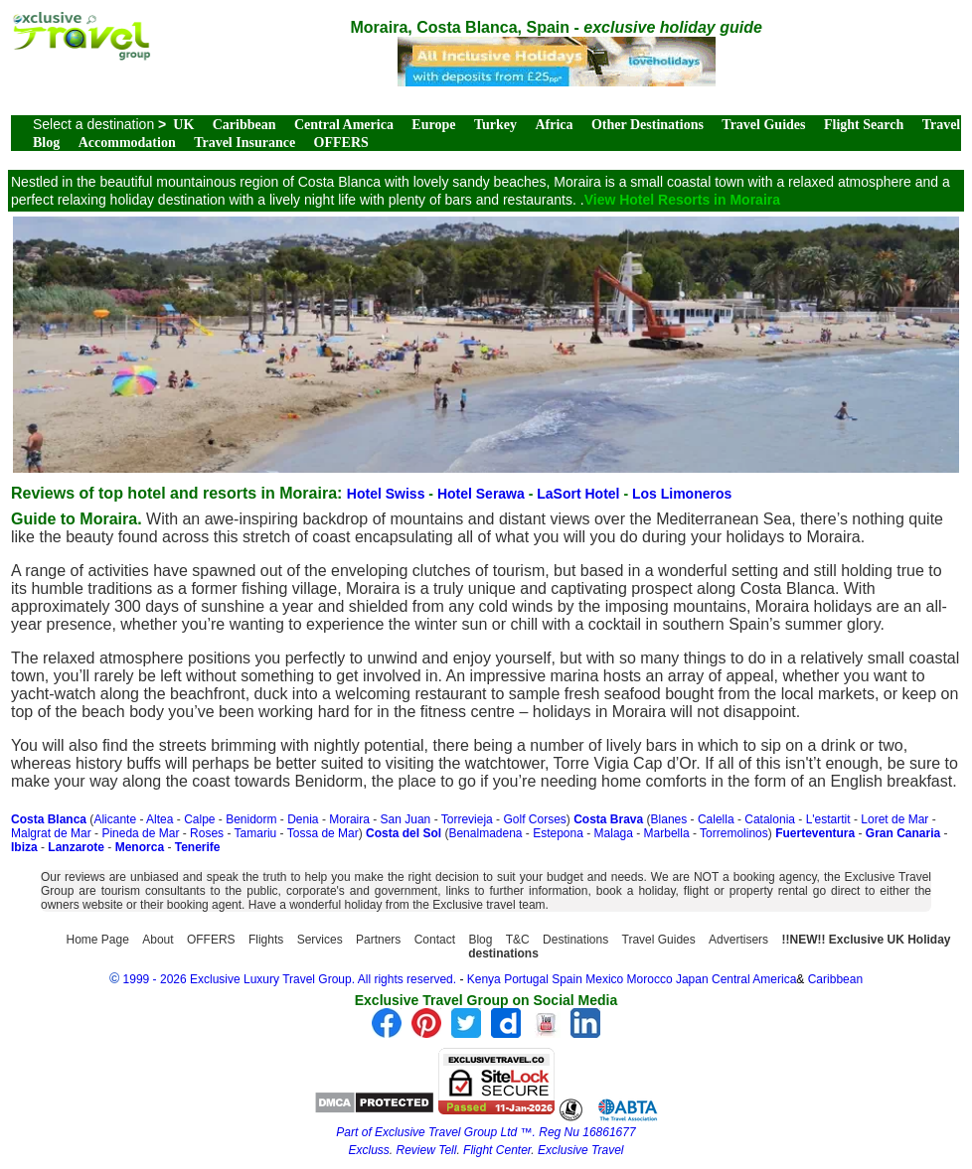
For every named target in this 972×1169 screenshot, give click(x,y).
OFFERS (341, 142)
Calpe (199, 819)
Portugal (528, 979)
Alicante (114, 819)
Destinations (575, 940)
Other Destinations (647, 124)
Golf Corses (534, 819)
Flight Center (497, 1150)
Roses (207, 833)
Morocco (650, 979)
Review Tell (427, 1150)
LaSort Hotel (580, 494)
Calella (716, 819)
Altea (159, 819)
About (157, 940)
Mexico (604, 979)
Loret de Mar (894, 819)
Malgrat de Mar (51, 833)
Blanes (669, 819)
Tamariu (256, 833)
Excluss (369, 1150)
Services (320, 940)
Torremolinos (734, 833)
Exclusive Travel (580, 1150)
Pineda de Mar (140, 833)
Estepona (558, 833)
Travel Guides (763, 124)
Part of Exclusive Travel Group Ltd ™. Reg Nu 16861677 (485, 1132)
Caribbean (244, 124)
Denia (302, 819)
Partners (378, 940)
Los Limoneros (681, 494)
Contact (434, 940)
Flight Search (863, 124)
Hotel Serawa (483, 494)
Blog (480, 940)
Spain (567, 979)
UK (183, 124)
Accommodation (127, 142)
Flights (265, 940)
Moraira (349, 819)
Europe (433, 124)
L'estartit (828, 819)
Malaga (613, 833)
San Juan (406, 819)
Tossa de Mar (323, 833)
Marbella (667, 833)
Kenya (484, 979)
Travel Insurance (244, 142)
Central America (344, 124)
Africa (553, 124)
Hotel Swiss (387, 494)
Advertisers (738, 940)
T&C (518, 940)
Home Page (98, 940)
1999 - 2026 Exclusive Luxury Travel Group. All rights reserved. (290, 979)
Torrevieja (467, 819)
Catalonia (769, 819)
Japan (692, 979)
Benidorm (251, 819)
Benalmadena (485, 833)
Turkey (495, 124)
